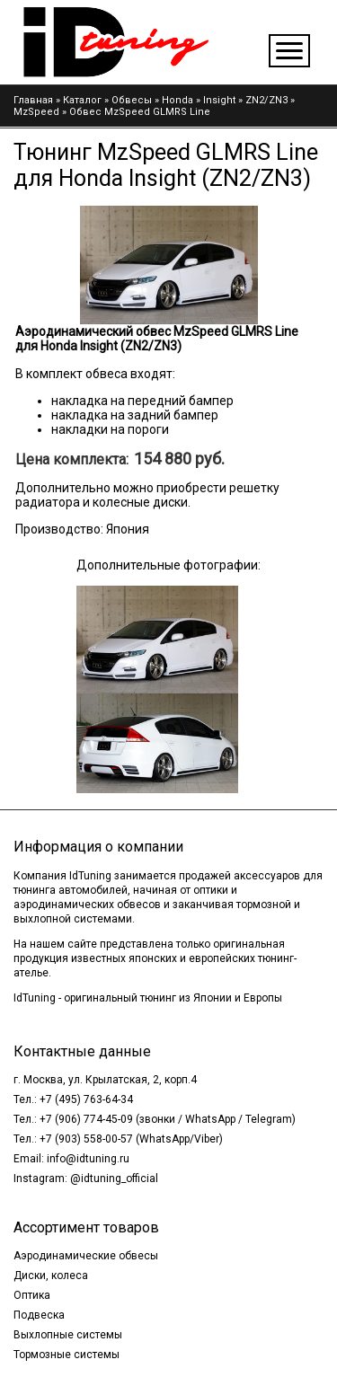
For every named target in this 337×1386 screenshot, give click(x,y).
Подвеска (39, 1315)
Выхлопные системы (67, 1335)
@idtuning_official (114, 1178)
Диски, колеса (50, 1275)
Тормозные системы (66, 1354)
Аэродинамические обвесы (85, 1255)
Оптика (31, 1295)
